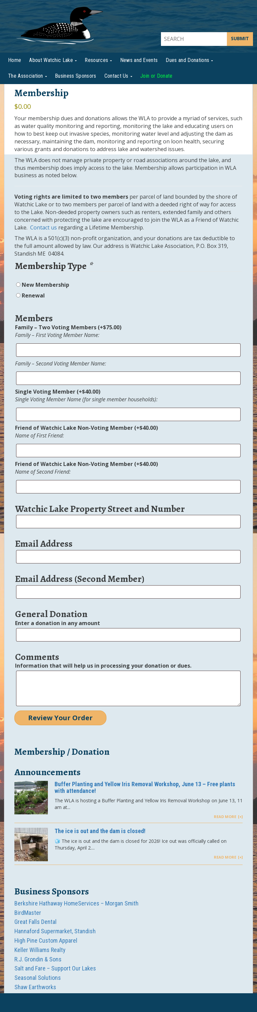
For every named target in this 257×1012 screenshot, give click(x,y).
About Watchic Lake (51, 60)
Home (14, 60)
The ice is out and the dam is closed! (100, 830)
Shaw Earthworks (35, 987)
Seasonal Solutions (37, 977)
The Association (25, 76)
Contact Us (116, 76)
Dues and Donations (187, 60)
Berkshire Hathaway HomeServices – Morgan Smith (76, 903)
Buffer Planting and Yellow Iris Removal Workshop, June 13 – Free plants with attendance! (145, 787)
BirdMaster (27, 912)
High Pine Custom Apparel (45, 940)
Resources (96, 60)
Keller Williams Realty (40, 949)
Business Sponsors (75, 76)
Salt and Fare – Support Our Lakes (55, 968)
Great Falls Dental (35, 921)
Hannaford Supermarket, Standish (55, 931)
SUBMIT (240, 38)
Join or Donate (156, 76)
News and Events (139, 60)
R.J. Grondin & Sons (38, 959)
